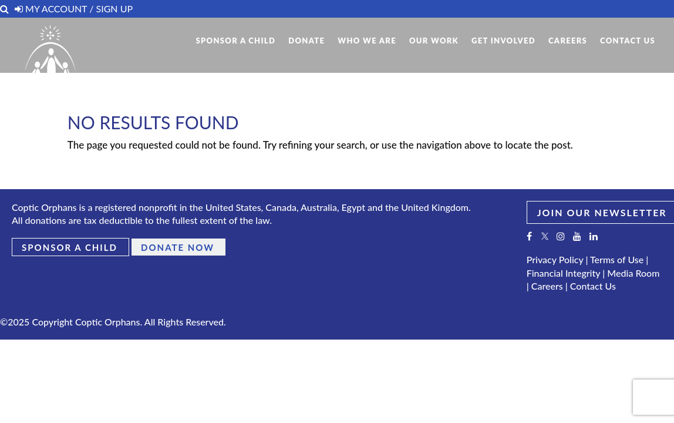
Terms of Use (616, 259)
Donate (306, 40)
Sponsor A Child (235, 40)
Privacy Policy (555, 259)
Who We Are (367, 40)
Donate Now (177, 247)
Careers (567, 40)
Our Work (434, 40)
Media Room (633, 272)
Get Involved (503, 40)
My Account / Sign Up (74, 8)
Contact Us (627, 40)
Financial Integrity (564, 272)
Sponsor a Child (69, 247)
